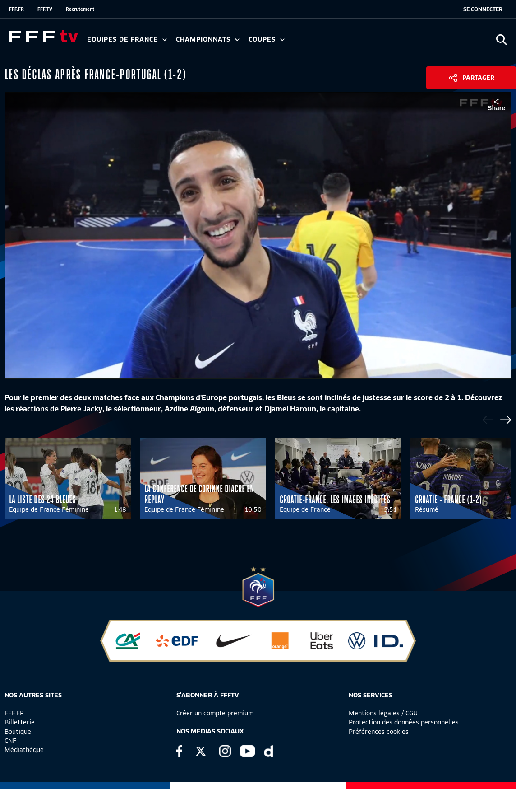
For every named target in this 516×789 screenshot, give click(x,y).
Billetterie (20, 722)
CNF (10, 740)
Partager (478, 77)
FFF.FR (16, 9)
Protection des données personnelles (404, 722)
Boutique (18, 731)
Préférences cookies (379, 731)
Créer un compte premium (214, 713)
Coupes (267, 39)
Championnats (208, 39)
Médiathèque (24, 749)
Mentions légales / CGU (383, 713)
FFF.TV (44, 9)
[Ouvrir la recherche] (501, 39)
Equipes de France (127, 39)
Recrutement (80, 9)
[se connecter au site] (482, 9)
